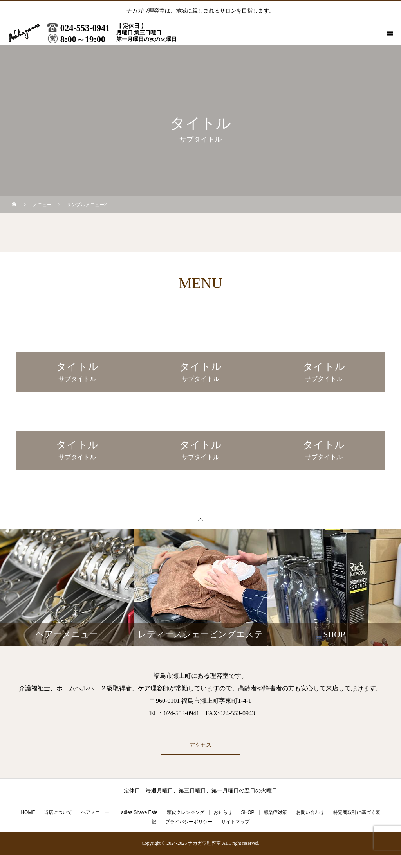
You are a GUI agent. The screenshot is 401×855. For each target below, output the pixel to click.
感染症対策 (275, 812)
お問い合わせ (310, 812)
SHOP (248, 812)
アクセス (200, 745)
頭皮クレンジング (185, 812)
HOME (28, 812)
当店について (58, 812)
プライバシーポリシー (188, 821)
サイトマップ (235, 821)
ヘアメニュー (95, 812)
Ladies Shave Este (137, 812)
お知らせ (222, 812)
